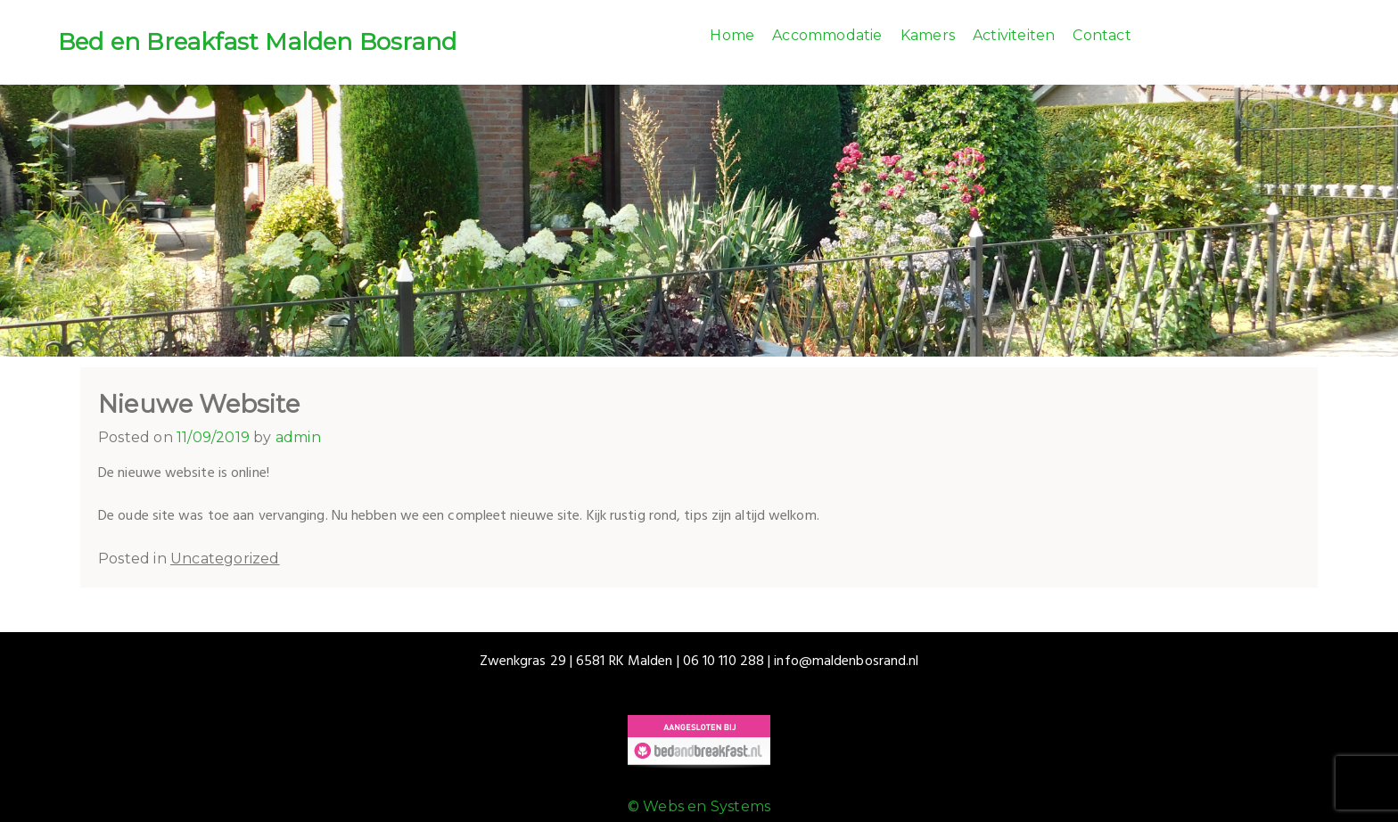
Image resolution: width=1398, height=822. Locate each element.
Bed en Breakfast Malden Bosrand (257, 42)
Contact (1102, 35)
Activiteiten (1014, 35)
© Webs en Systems (699, 806)
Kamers (927, 35)
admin (298, 437)
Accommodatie (827, 35)
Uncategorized (225, 558)
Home (732, 35)
